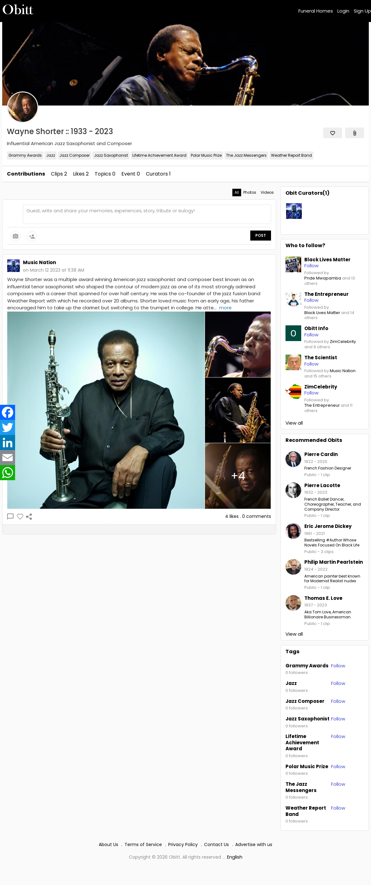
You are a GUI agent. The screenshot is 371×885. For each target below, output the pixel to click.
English (234, 857)
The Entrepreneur (322, 405)
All (237, 192)
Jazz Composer (74, 155)
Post (260, 235)
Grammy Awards (25, 155)
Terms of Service (143, 844)
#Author (334, 540)
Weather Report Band (291, 155)
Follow (338, 665)
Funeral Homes (315, 11)
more (225, 307)
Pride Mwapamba (322, 278)
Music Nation (343, 371)
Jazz (50, 155)
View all (294, 423)
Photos (249, 192)
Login (343, 11)
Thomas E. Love (323, 598)
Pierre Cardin (321, 454)
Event (130, 173)
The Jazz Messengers (246, 155)
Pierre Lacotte (322, 485)
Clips (59, 173)
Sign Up (362, 11)
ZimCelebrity (343, 342)
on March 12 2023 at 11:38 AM (53, 270)
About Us (108, 844)
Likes (81, 173)
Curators (158, 173)
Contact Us (216, 844)
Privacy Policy (183, 844)
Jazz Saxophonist (111, 155)
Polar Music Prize (206, 155)
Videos (267, 192)
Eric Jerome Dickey (328, 526)
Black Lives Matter (322, 313)
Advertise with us (253, 844)
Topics (105, 173)
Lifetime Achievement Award (159, 155)
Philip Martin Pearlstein (333, 562)
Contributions (26, 173)
